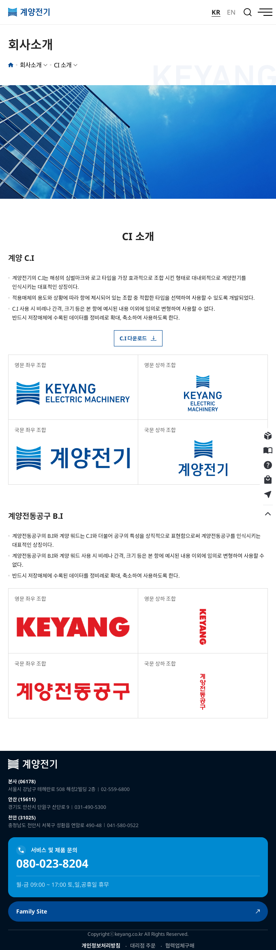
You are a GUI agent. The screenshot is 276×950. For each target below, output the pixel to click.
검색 (248, 12)
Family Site (31, 911)
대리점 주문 (143, 945)
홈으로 (10, 65)
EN (231, 12)
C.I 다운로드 (133, 338)
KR (216, 12)
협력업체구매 (180, 945)
